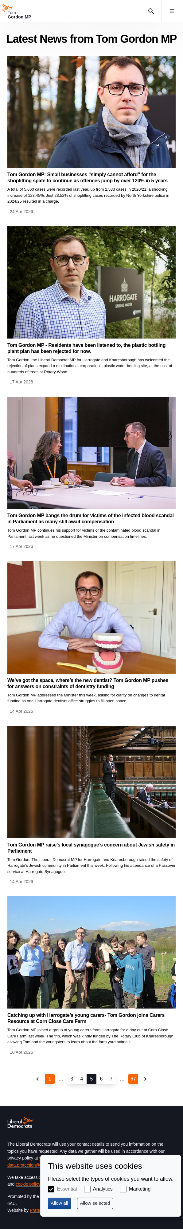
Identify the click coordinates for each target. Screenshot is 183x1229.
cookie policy (28, 1184)
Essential (67, 1188)
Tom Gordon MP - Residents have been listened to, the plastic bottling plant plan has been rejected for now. (86, 348)
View (91, 135)
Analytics (103, 1188)
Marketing (139, 1188)
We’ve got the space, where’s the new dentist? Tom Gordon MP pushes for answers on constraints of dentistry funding (87, 683)
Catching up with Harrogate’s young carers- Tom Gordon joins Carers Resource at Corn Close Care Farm (86, 1018)
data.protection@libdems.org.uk (37, 1165)
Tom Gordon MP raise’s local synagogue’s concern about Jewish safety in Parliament (91, 848)
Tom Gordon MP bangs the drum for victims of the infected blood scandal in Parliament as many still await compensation (90, 518)
